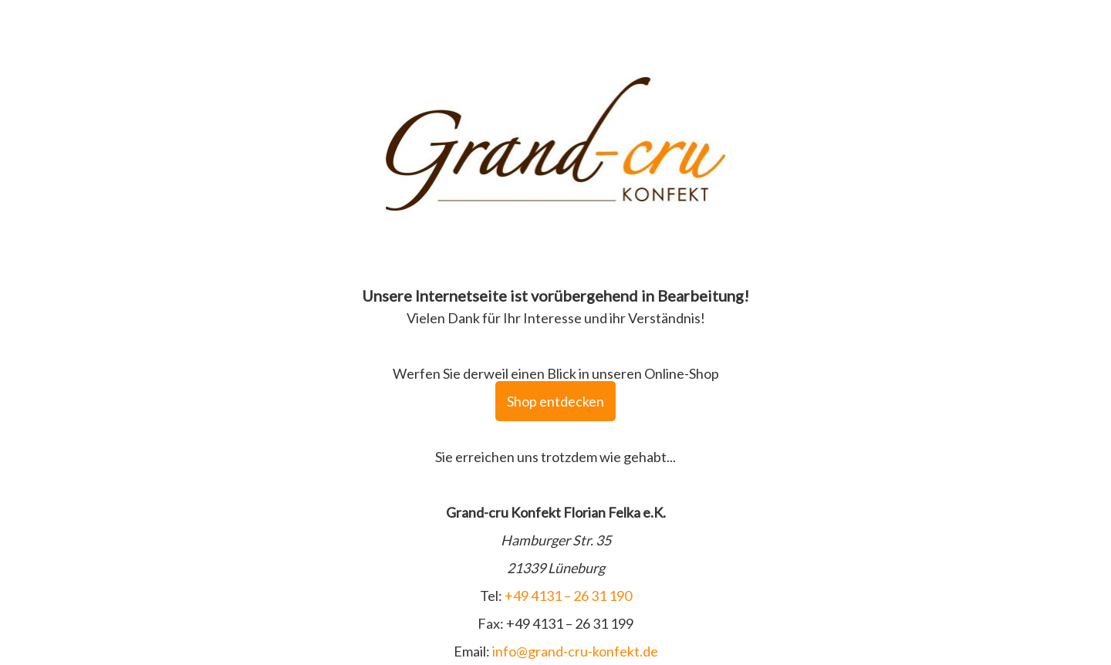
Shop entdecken (555, 401)
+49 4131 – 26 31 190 (568, 595)
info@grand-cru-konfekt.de (575, 651)
